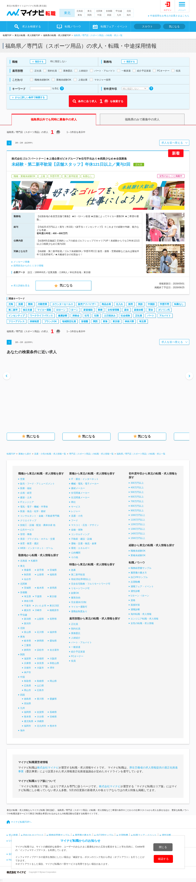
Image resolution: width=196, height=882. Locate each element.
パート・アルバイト (81, 642)
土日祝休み (109, 315)
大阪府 (53, 658)
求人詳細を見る (21, 285)
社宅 (87, 315)
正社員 (138, 315)
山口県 (40, 685)
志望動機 (135, 582)
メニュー (182, 10)
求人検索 (13, 835)
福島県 (53, 574)
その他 (74, 557)
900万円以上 (137, 510)
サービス (75, 506)
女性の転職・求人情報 (142, 623)
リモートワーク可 (80, 588)
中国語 (151, 304)
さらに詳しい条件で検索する (30, 97)
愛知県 (53, 640)
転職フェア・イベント (114, 26)
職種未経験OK (138, 550)
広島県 (27, 685)
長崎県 (53, 712)
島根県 (40, 681)
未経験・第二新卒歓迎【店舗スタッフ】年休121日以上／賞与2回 (71, 164)
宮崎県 (53, 716)
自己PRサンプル (139, 577)
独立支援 (27, 310)
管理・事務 (26, 534)
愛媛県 (53, 699)
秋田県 (27, 574)
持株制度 (34, 321)
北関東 (99, 11)
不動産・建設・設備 (81, 539)
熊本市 (53, 726)
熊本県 (27, 716)
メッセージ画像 (21, 261)
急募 (73, 570)
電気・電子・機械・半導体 (34, 506)
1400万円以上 (138, 533)
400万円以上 (137, 487)
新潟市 (27, 623)
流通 (20, 304)
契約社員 (75, 628)
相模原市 (54, 610)
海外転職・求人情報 (141, 614)
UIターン (61, 310)
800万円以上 (137, 506)
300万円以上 (137, 483)
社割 (96, 315)
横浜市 (27, 610)
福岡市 (27, 726)
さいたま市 (40, 605)
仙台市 (27, 579)
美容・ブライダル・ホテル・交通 (37, 539)
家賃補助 (88, 310)
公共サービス (27, 529)
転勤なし (179, 304)
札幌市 (34, 560)
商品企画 (106, 304)
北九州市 (41, 726)
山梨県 (40, 619)
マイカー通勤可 (79, 606)
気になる (174, 26)
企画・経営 (26, 493)
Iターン (74, 310)
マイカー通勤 (44, 310)
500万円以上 (137, 492)
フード (74, 520)
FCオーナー (77, 656)
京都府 (40, 658)
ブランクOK (50, 321)
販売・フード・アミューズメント (37, 483)
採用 (130, 304)
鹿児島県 (28, 721)
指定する (39, 61)
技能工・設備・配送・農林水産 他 (37, 525)
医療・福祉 (26, 488)
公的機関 (75, 552)
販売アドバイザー (87, 304)
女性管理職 (113, 310)
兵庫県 (27, 663)
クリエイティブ (28, 520)
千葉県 (38, 596)
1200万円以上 (138, 524)
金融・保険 (77, 529)
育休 (150, 310)
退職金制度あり (79, 611)
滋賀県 (27, 658)
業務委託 (75, 633)
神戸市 (27, 672)
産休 (126, 310)
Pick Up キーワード (33, 835)
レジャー (75, 511)
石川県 (40, 632)
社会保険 (125, 315)
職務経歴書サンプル (141, 568)
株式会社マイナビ (48, 767)
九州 (119, 15)
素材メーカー (78, 488)
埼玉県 (142, 321)
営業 (22, 479)
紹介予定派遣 (78, 651)
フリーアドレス (16, 321)
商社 (73, 502)
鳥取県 (27, 681)
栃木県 (40, 587)
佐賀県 (40, 712)
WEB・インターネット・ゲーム (36, 548)
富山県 (27, 632)
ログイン (167, 10)
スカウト (147, 26)
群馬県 (53, 587)
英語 (140, 304)
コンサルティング (80, 534)
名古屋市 (54, 650)
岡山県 (53, 681)
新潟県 (27, 619)
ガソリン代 (164, 310)
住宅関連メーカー (80, 493)
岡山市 (27, 690)
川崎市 (38, 610)
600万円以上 (137, 496)
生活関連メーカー (80, 497)
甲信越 (119, 11)
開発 (30, 304)
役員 (73, 661)
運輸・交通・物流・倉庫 (83, 543)
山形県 (40, 574)
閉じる (163, 847)
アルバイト (165, 315)
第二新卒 (13, 310)
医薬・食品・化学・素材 (33, 511)
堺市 (52, 667)
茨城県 (27, 587)
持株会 (75, 315)
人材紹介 (75, 638)
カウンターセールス (62, 304)
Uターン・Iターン (140, 595)
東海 (80, 15)
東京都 (116, 321)
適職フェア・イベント (142, 586)
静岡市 (27, 650)
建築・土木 (26, 497)
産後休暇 (138, 310)
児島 (10, 304)
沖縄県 (40, 721)
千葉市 (27, 605)
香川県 (40, 699)
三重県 (27, 645)
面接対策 (135, 605)
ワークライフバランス (41, 315)
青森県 (27, 570)
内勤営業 (42, 304)
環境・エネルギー (80, 548)
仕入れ (119, 304)
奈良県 (40, 663)
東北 (67, 13)
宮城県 (53, 570)
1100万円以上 (138, 519)
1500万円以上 (138, 538)
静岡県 (40, 640)
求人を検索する (31, 26)
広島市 (40, 690)
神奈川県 (129, 321)
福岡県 (27, 712)
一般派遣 (75, 647)
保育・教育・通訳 (29, 543)
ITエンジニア (27, 502)
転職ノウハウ (73, 26)
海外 (129, 15)
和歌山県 (54, 663)
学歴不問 (164, 304)
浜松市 (40, 650)
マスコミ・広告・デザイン (85, 525)
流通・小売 (77, 516)
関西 (89, 15)
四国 (109, 15)
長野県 (53, 619)
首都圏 (109, 11)
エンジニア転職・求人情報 (144, 618)
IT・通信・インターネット (85, 479)
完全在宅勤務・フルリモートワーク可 (90, 583)
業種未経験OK (138, 555)
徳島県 (27, 699)
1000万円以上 (138, 515)
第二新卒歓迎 (78, 574)
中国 (99, 15)
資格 (133, 600)
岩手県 (40, 570)
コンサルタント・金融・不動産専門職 (39, 516)
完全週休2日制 (78, 602)
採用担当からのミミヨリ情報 (28, 265)
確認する (163, 858)
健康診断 (62, 315)
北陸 (129, 11)
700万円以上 (137, 501)
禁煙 (100, 310)
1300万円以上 (138, 529)
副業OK (75, 593)
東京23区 (54, 605)
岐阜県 (27, 640)
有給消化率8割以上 (81, 579)
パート (150, 315)
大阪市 (40, 667)
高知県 (27, 703)
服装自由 (75, 597)
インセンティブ (16, 315)
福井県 (53, 632)
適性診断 (135, 591)
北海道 (79, 11)
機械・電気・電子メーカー (85, 483)
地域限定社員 (69, 321)
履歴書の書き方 (139, 572)
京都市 (27, 667)
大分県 (40, 716)
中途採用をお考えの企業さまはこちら (169, 15)
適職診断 (135, 609)
